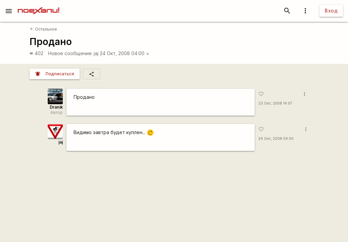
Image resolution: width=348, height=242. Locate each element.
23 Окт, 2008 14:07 (275, 103)
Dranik (56, 107)
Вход (331, 10)
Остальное (43, 29)
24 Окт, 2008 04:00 (124, 53)
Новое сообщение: (70, 53)
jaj (96, 53)
